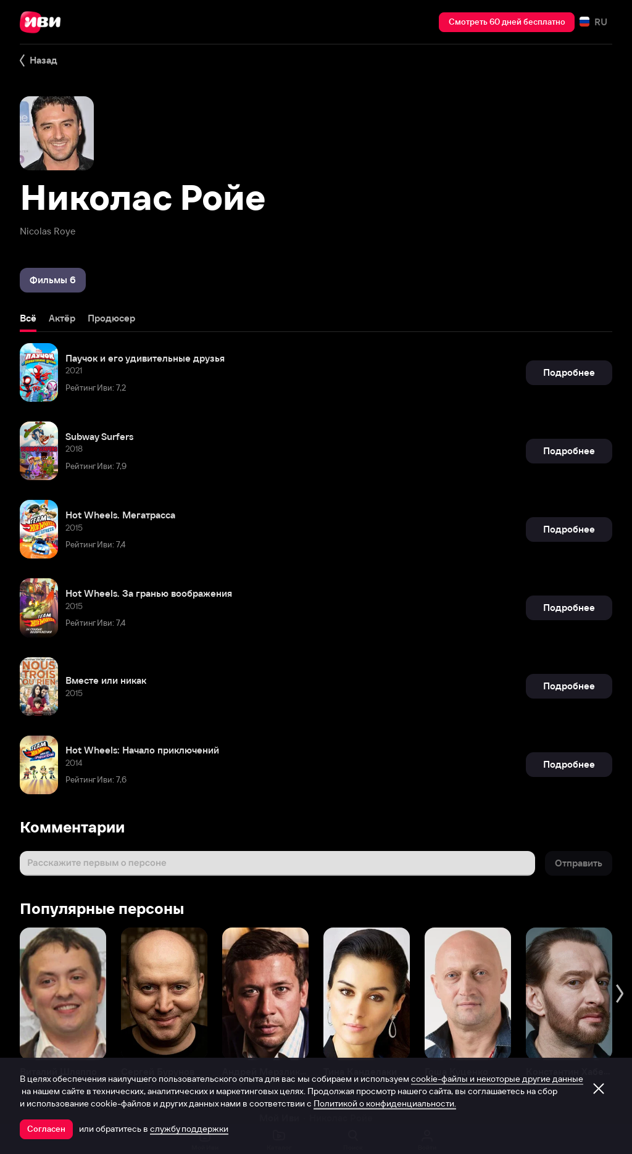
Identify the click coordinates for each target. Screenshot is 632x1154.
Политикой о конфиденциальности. (385, 1103)
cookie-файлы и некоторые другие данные (497, 1079)
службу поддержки (189, 1129)
